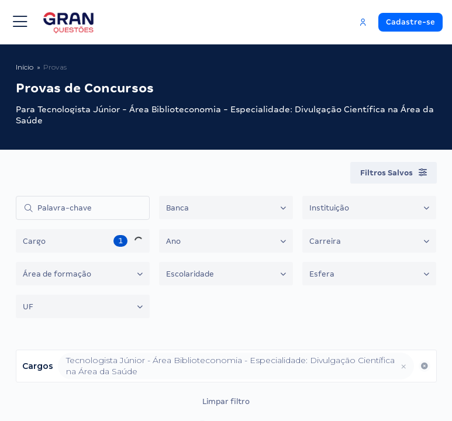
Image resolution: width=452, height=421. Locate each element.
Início (24, 67)
